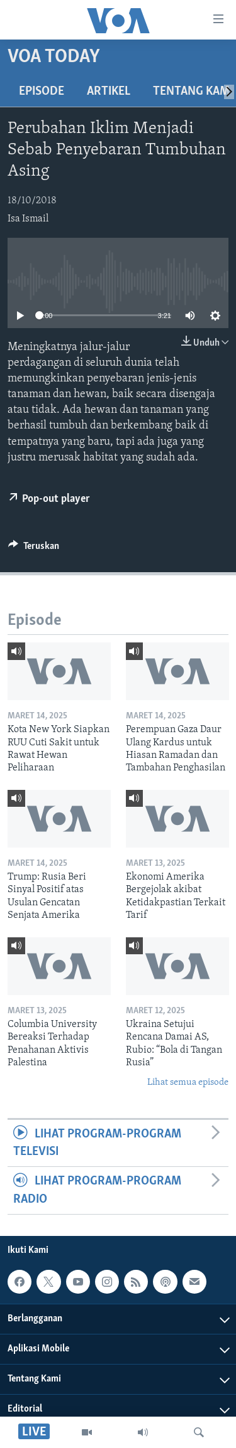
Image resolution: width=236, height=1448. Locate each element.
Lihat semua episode (187, 1082)
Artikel (108, 91)
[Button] (33, 549)
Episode (41, 91)
